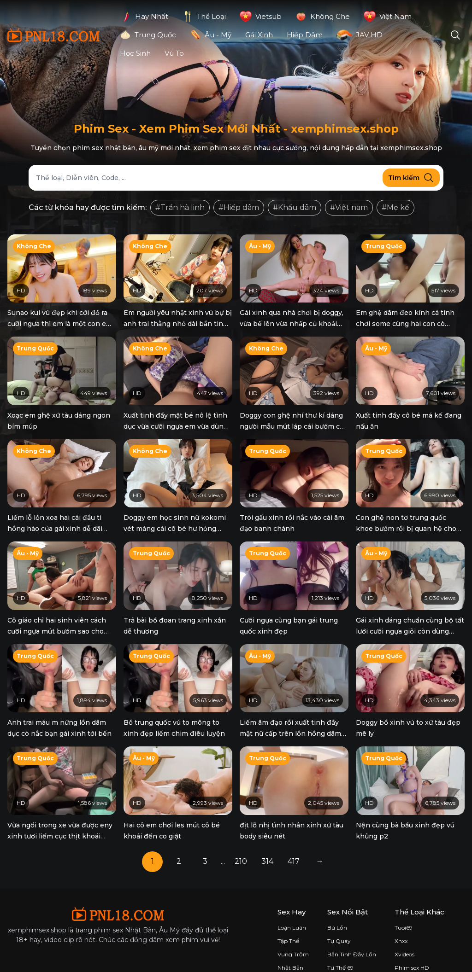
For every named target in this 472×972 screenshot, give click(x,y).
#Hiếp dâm (238, 207)
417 (294, 842)
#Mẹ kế (395, 207)
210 (241, 842)
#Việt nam (349, 207)
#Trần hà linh (180, 207)
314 (267, 842)
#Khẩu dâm (294, 207)
